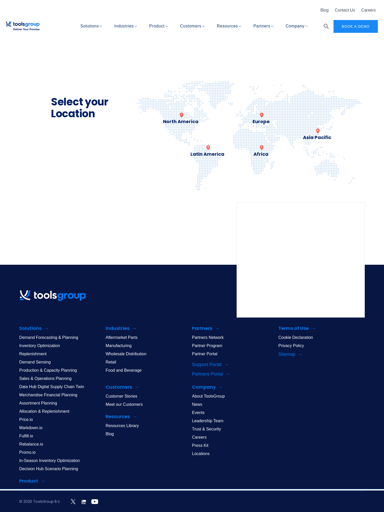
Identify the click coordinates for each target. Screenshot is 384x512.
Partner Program (207, 345)
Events (198, 412)
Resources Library (122, 426)
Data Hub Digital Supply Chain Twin (51, 387)
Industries (124, 26)
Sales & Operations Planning (45, 378)
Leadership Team (207, 421)
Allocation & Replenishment (44, 411)
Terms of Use (293, 328)
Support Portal (206, 364)
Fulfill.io (26, 436)
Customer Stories (121, 396)
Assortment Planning (38, 403)
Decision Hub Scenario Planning (48, 469)
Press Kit (200, 445)
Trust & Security (206, 429)
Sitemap (286, 354)
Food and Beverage (124, 370)
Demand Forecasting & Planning (48, 337)
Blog (324, 10)
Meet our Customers (124, 404)
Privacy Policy (291, 345)
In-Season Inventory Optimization (49, 460)
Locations (201, 453)
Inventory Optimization (39, 345)
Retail (111, 362)
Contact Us (345, 10)
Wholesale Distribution (126, 354)
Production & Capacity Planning (48, 370)
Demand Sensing (35, 362)
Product (157, 26)
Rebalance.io (31, 444)
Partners (262, 26)
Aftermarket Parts (121, 337)
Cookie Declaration (295, 337)
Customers (190, 26)
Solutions (89, 26)
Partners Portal (207, 374)
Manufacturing (119, 345)
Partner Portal (204, 354)
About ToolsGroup (208, 396)
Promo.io (27, 452)
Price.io (26, 419)
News (197, 404)
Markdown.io (31, 428)
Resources (227, 26)
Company (295, 26)
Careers (368, 10)
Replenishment (33, 354)
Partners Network (208, 337)
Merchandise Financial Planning (48, 395)
